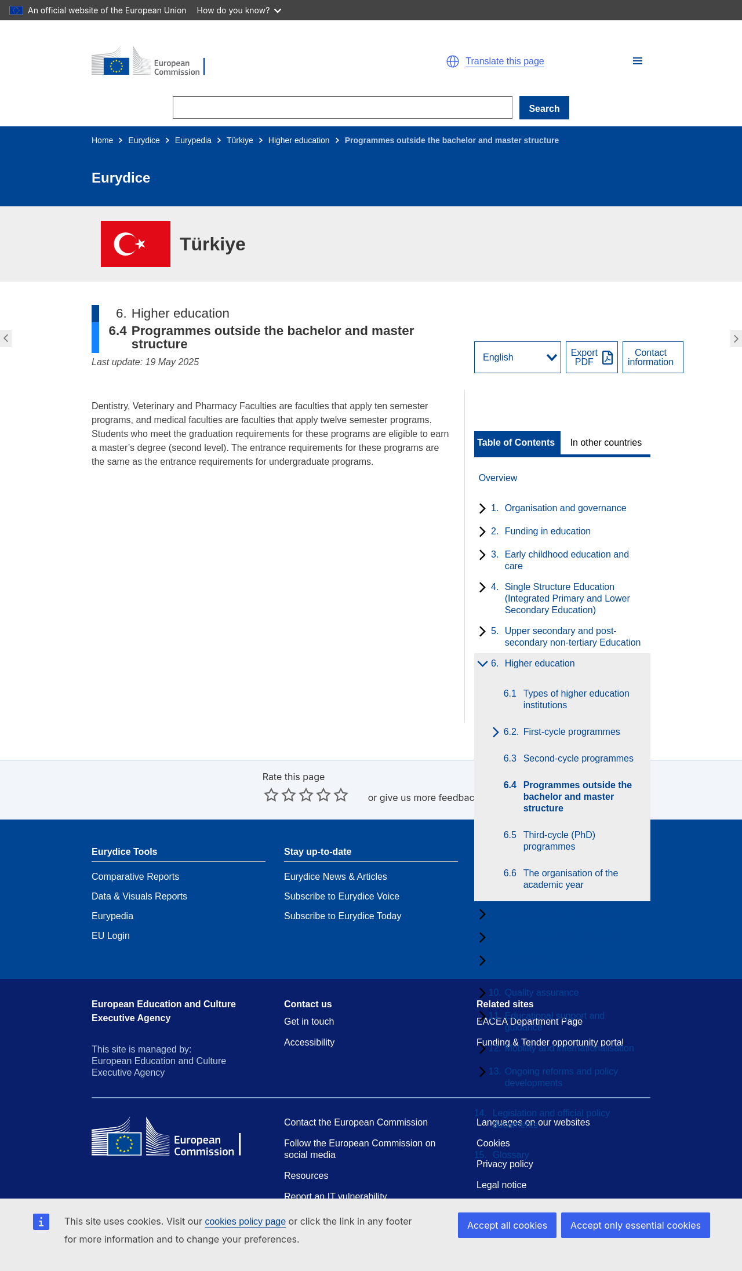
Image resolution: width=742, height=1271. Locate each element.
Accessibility (309, 1042)
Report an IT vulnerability (335, 1196)
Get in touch (309, 1021)
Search (544, 109)
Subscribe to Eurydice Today (342, 916)
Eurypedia (193, 140)
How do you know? (239, 10)
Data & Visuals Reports (139, 896)
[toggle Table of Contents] (517, 442)
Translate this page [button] (504, 61)
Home (102, 140)
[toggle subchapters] (480, 509)
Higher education (299, 140)
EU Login (111, 936)
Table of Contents (516, 442)
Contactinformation (651, 357)
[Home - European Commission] (226, 61)
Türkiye (240, 140)
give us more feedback (430, 797)
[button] (638, 61)
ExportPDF (584, 357)
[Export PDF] (592, 357)
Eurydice (143, 140)
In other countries (606, 442)
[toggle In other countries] (607, 442)
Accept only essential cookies (635, 1225)
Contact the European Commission (356, 1122)
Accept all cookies (507, 1225)
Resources (306, 1176)
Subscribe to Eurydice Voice (341, 896)
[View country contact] (653, 357)
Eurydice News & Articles (335, 877)
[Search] (342, 107)
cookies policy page (245, 1221)
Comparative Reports (135, 877)
